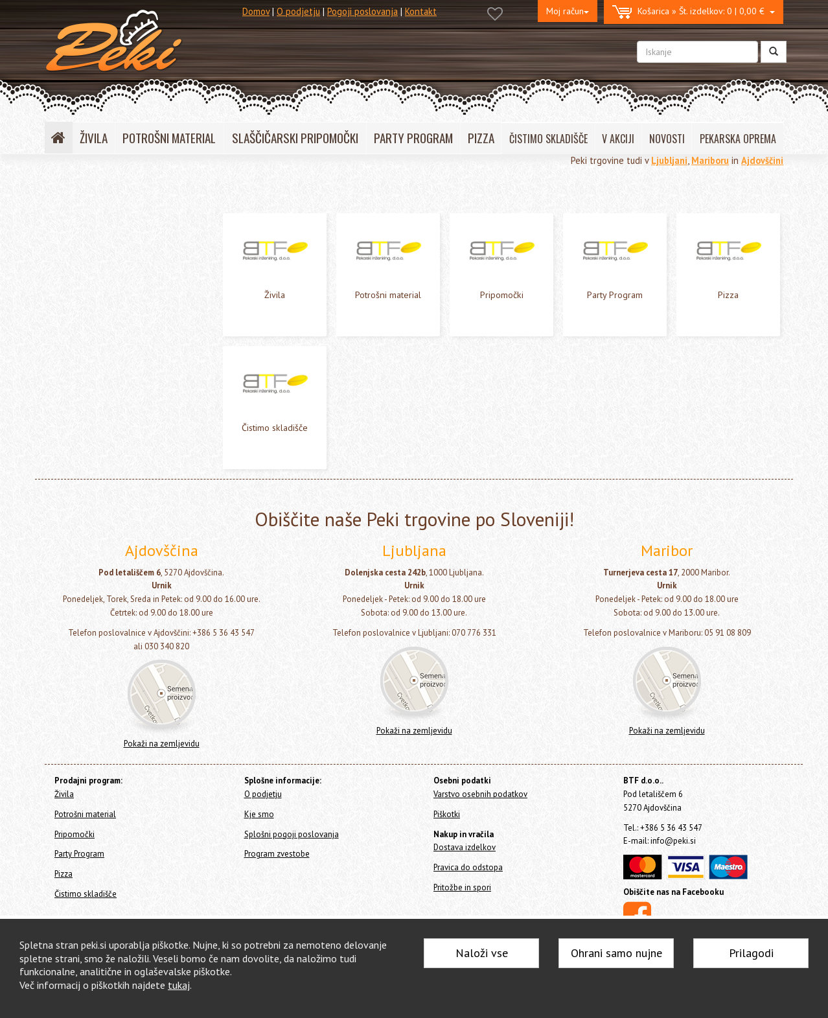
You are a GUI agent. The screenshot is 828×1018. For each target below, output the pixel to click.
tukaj (179, 984)
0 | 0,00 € (693, 12)
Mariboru (710, 160)
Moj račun (567, 11)
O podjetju (298, 11)
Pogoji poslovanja (362, 11)
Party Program (76, 275)
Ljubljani (669, 160)
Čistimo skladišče (81, 310)
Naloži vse (481, 952)
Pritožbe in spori (462, 887)
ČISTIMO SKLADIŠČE (548, 138)
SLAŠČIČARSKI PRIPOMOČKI (295, 137)
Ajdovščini (762, 160)
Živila (58, 223)
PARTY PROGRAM (413, 137)
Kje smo (259, 814)
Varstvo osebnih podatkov (480, 794)
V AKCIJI (618, 138)
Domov (256, 11)
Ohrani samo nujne (616, 952)
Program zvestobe (277, 853)
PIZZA (481, 137)
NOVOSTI (667, 138)
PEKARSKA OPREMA (738, 138)
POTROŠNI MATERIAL (169, 137)
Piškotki (446, 814)
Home (71, 195)
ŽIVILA (94, 137)
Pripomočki (69, 257)
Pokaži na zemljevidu (162, 743)
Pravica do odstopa (468, 867)
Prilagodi (751, 952)
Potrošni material (82, 241)
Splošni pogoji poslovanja (291, 834)
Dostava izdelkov (464, 847)
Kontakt (421, 11)
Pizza (58, 292)
